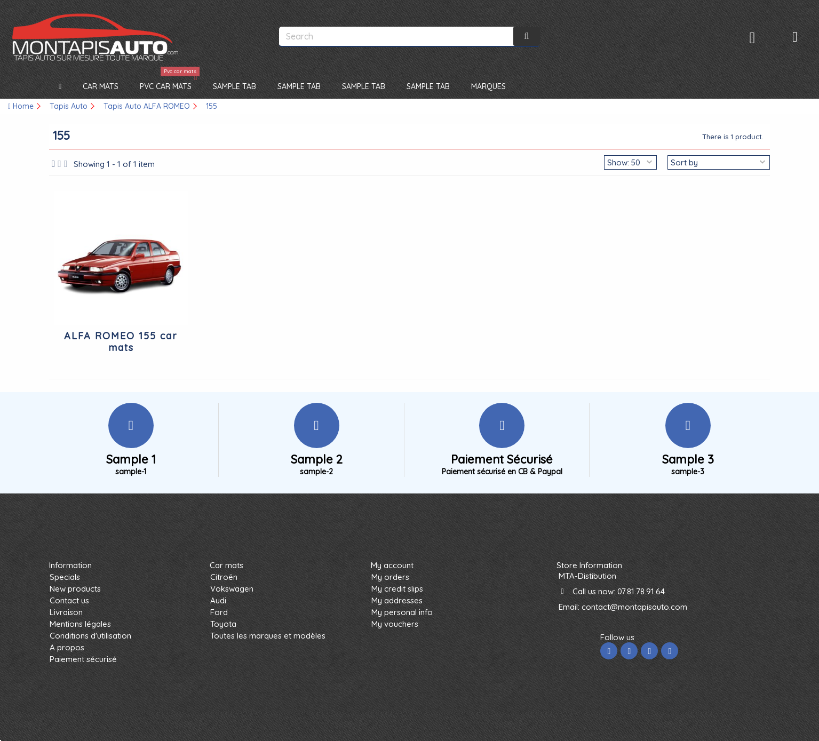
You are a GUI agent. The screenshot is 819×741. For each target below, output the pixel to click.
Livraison (66, 612)
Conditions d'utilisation (90, 636)
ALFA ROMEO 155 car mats (121, 342)
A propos (67, 647)
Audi (218, 600)
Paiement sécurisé (83, 659)
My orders (390, 577)
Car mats (226, 565)
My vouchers (394, 624)
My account (392, 565)
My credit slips (397, 589)
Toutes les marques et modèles (267, 636)
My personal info (402, 612)
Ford (219, 612)
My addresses (397, 600)
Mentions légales (80, 624)
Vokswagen (231, 589)
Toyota (223, 624)
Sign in (753, 37)
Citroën (223, 577)
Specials (65, 577)
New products (75, 589)
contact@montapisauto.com (634, 607)
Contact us (69, 600)
